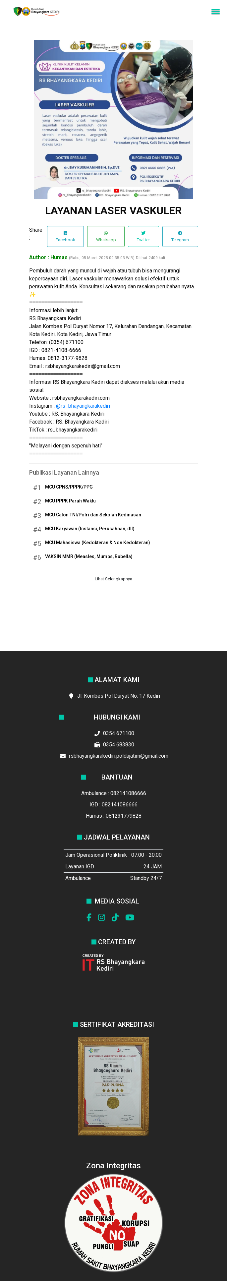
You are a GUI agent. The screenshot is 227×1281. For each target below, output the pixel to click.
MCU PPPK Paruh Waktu (70, 500)
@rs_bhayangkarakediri (83, 406)
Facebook (65, 236)
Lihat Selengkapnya (113, 578)
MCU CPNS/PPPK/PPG (69, 487)
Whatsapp (106, 236)
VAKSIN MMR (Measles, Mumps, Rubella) (89, 556)
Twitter (143, 236)
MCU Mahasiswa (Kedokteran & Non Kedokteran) (97, 542)
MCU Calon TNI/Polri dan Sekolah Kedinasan (93, 514)
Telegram (180, 236)
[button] (214, 11)
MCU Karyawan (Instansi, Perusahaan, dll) (90, 528)
